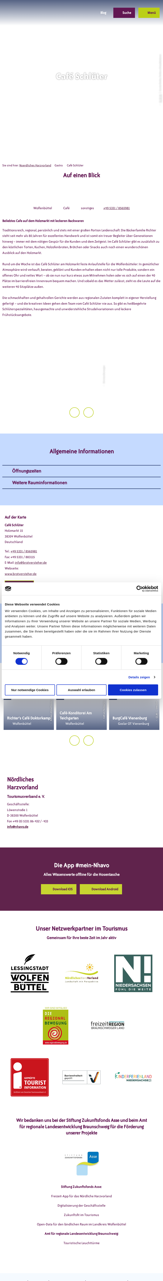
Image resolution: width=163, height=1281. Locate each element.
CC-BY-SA (160, 98)
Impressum (38, 1270)
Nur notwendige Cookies (30, 690)
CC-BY (157, 703)
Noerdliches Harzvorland (35, 165)
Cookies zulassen (133, 690)
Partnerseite (139, 1270)
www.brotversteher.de (21, 561)
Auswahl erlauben (81, 690)
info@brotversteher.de (31, 550)
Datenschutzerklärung (67, 1270)
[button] (72, 13)
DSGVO (20, 1270)
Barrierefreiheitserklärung (106, 1270)
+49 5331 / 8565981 (116, 208)
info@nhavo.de (17, 814)
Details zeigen (139, 677)
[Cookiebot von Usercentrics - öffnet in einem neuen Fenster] (139, 588)
